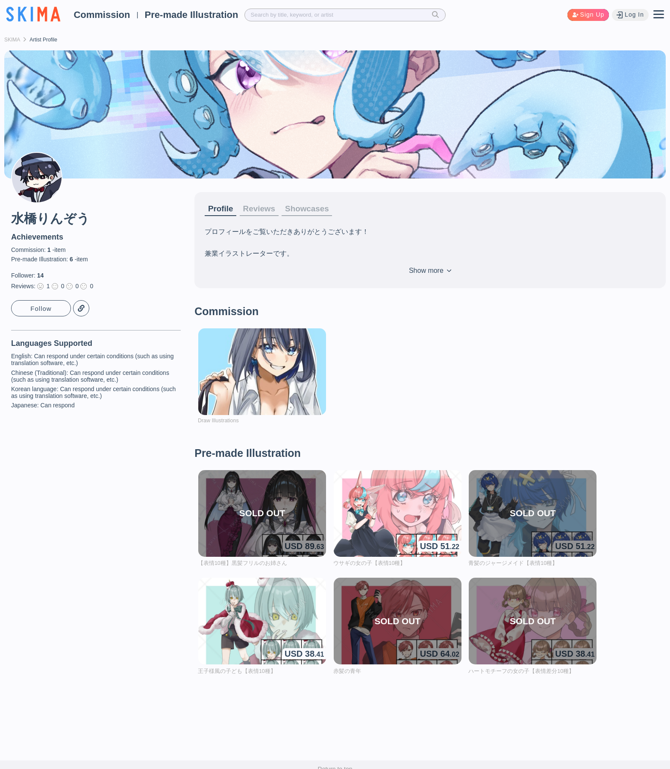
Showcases (313, 208)
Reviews (262, 208)
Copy (81, 308)
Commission (101, 14)
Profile (221, 208)
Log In (630, 14)
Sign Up (587, 14)
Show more (430, 271)
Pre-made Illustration (191, 14)
